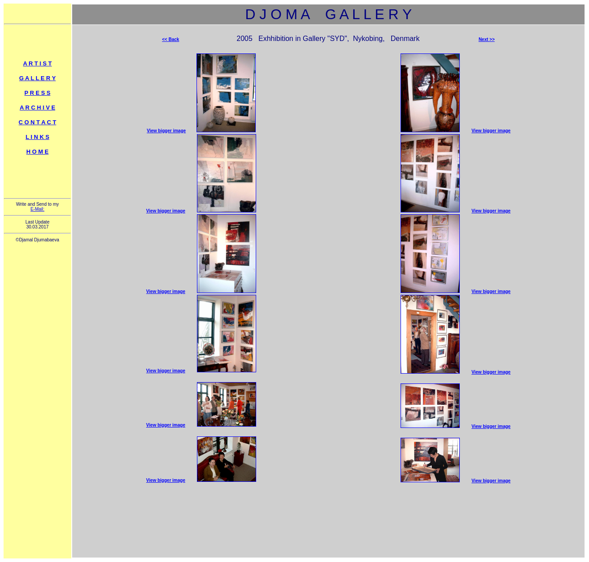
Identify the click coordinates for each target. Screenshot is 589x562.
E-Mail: (37, 209)
